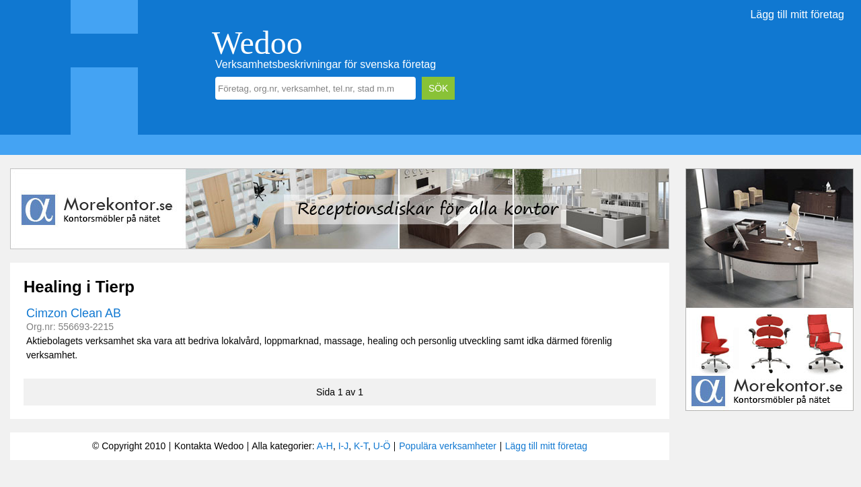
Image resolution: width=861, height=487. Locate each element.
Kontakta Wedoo (209, 446)
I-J (343, 446)
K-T (361, 446)
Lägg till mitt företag (797, 14)
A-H (325, 446)
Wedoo (257, 43)
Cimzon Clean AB (73, 313)
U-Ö (382, 446)
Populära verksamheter (447, 446)
